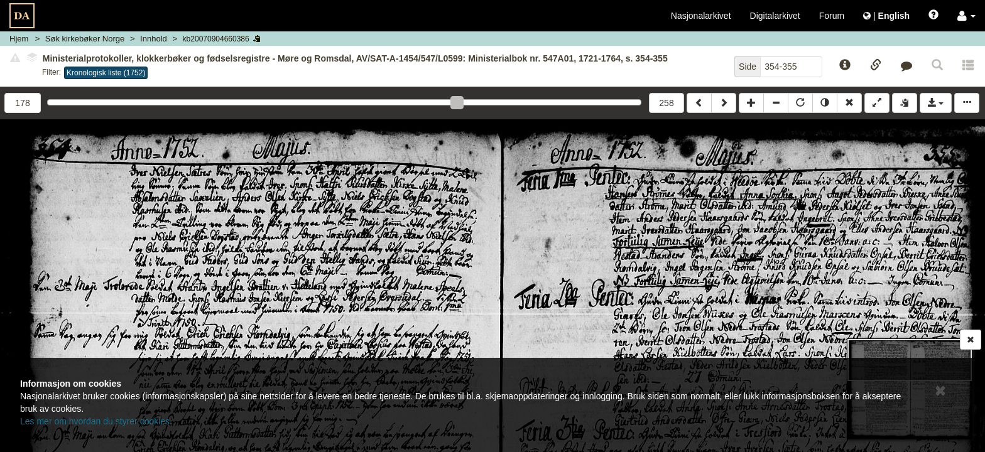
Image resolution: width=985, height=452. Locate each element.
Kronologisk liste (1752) (106, 72)
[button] (966, 15)
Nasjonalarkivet (701, 16)
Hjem (18, 38)
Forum (831, 16)
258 (666, 103)
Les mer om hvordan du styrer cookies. (96, 421)
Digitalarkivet (775, 16)
